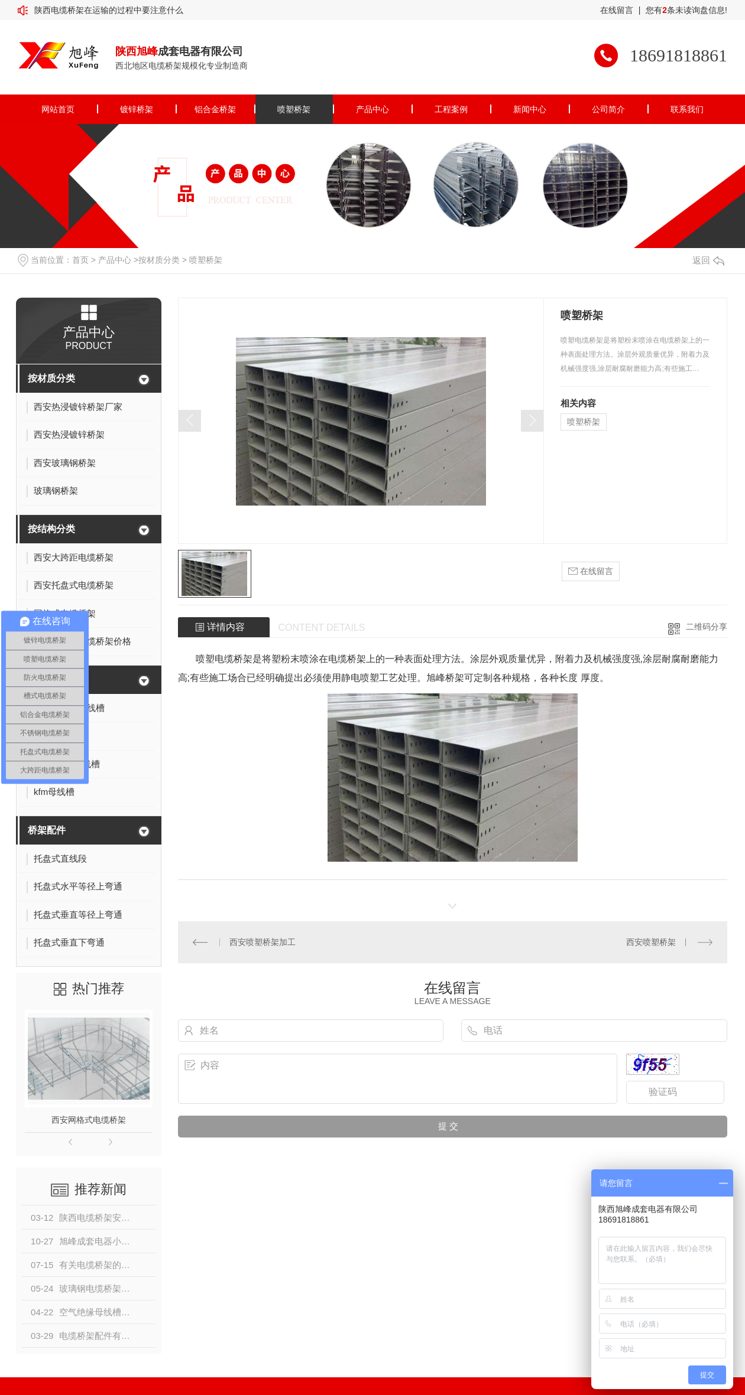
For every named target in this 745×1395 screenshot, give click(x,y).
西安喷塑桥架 (651, 942)
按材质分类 (159, 260)
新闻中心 (529, 109)
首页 (80, 260)
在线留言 (616, 10)
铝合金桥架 (215, 109)
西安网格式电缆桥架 (88, 1120)
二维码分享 (706, 626)
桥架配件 (47, 830)
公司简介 (608, 109)
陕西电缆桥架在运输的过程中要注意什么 (108, 10)
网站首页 (57, 109)
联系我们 (687, 109)
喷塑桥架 (293, 109)
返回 (708, 260)
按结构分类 (51, 529)
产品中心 (372, 109)
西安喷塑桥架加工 (262, 942)
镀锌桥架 (136, 109)
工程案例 (451, 109)
